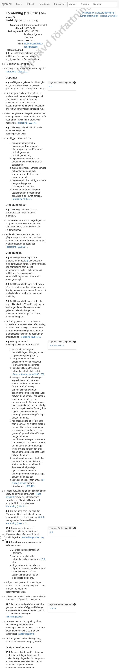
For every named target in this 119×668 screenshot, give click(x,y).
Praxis (73, 4)
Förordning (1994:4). (27, 91)
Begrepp (85, 4)
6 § (7, 202)
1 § (7, 40)
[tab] (94, 63)
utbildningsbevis (40, 422)
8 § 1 (48, 355)
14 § (8, 482)
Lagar (19, 4)
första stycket (49, 475)
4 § (7, 150)
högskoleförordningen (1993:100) (28, 265)
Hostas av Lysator (86, 666)
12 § (8, 416)
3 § (7, 96)
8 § (7, 241)
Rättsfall (30, 4)
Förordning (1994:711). (57, 52)
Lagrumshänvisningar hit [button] (83, 63)
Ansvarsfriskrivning (47, 666)
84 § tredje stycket (51, 330)
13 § (8, 451)
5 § (74, 67)
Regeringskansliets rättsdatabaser (40, 34)
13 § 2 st (76, 420)
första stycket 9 (20, 341)
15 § (74, 246)
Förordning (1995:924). (37, 175)
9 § (7, 352)
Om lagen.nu (30, 666)
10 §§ (47, 496)
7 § (7, 213)
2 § (7, 63)
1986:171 (29, 333)
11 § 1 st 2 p (82, 246)
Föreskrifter (59, 4)
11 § (8, 375)
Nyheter (97, 4)
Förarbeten (44, 4)
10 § (8, 363)
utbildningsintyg (39, 433)
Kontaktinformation (67, 666)
